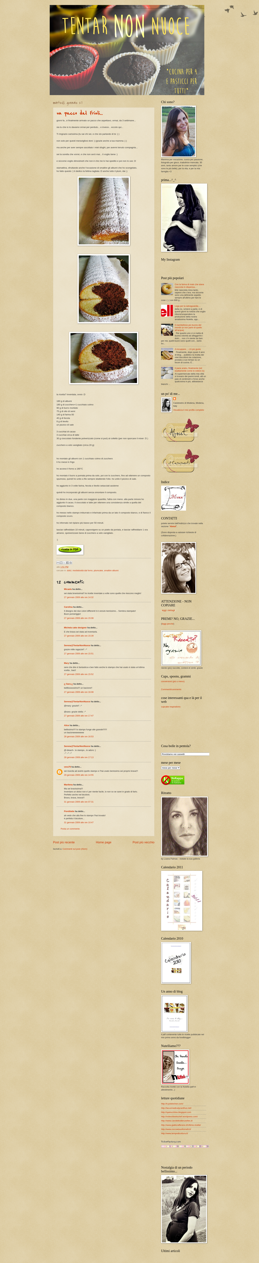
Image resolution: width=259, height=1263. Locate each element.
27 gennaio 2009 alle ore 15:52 (79, 674)
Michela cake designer (75, 627)
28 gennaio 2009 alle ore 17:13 (79, 757)
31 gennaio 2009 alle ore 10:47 (79, 822)
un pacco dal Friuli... (80, 113)
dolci (69, 570)
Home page (103, 842)
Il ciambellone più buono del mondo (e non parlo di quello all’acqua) (188, 327)
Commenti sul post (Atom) (75, 849)
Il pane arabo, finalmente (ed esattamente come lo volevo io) (189, 369)
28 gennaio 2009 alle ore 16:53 (79, 736)
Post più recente (64, 842)
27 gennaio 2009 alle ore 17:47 (79, 715)
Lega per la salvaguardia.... (187, 306)
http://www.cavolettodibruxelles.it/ (177, 1120)
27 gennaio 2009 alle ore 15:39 (79, 635)
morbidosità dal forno (83, 570)
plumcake (98, 570)
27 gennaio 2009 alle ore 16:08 (79, 692)
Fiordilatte (69, 811)
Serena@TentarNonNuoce (77, 645)
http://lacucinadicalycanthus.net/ (176, 1108)
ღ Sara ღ (68, 684)
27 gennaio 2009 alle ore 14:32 (79, 597)
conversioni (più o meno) (173, 681)
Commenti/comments (171, 689)
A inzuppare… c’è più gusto (188, 349)
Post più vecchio (143, 842)
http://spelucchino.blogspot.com (176, 1112)
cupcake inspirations (171, 706)
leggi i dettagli (168, 610)
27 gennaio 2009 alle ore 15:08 (79, 618)
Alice (66, 725)
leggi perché (167, 624)
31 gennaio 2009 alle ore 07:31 (79, 802)
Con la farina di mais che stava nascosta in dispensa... (189, 285)
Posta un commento (70, 829)
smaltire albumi (111, 570)
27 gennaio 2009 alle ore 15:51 (79, 653)
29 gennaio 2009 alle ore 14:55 (79, 775)
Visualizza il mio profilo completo (188, 410)
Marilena (68, 784)
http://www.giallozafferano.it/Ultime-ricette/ (181, 1125)
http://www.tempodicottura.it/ (174, 1133)
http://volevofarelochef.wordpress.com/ (179, 1116)
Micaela (68, 589)
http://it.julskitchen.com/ (172, 1103)
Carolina (68, 607)
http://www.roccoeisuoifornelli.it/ (176, 1129)
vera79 (67, 767)
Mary (66, 663)
